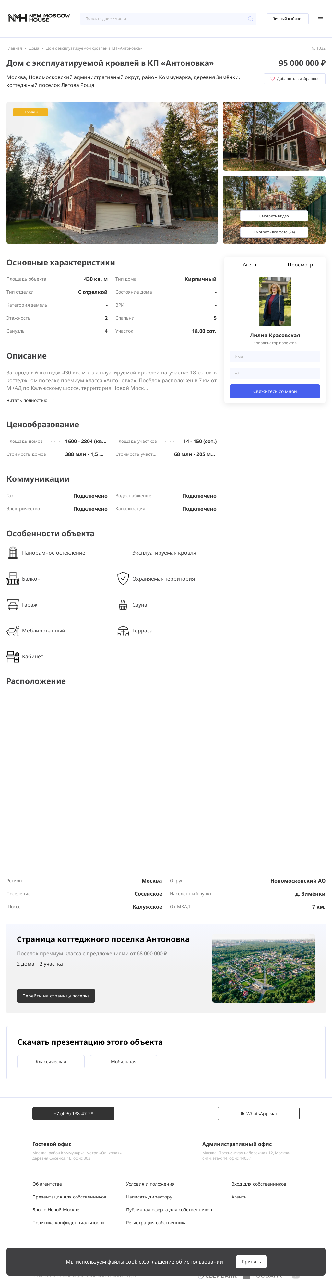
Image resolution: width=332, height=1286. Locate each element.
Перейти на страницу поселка (56, 996)
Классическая (51, 1061)
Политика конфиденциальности (68, 1223)
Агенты (239, 1197)
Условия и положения (150, 1184)
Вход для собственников (258, 1184)
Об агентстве (47, 1184)
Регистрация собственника (156, 1223)
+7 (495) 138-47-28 (73, 1113)
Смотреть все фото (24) (274, 232)
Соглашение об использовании (183, 1261)
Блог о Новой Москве (55, 1210)
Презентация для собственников (69, 1197)
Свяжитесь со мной (275, 391)
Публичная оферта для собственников (169, 1210)
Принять (251, 1261)
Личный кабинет (287, 18)
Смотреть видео (274, 215)
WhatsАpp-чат (259, 1113)
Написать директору (149, 1197)
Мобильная (123, 1061)
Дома (34, 48)
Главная (14, 48)
